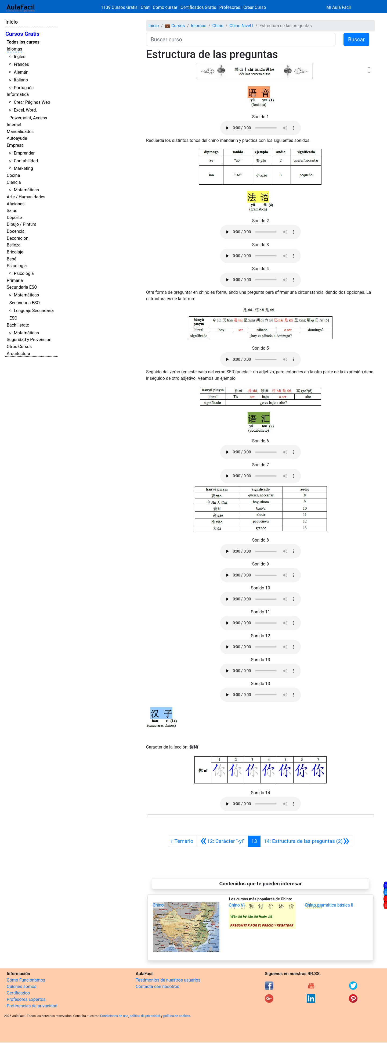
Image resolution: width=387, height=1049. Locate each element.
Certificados (18, 993)
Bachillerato (18, 325)
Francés (21, 64)
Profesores (229, 7)
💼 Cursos (175, 25)
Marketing (23, 168)
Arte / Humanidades (26, 196)
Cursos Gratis (22, 34)
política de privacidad (145, 1016)
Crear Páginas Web (32, 102)
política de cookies (176, 1016)
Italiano (21, 80)
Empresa (15, 145)
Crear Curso (254, 7)
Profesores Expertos (26, 999)
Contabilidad (26, 160)
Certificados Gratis (198, 7)
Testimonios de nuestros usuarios (168, 980)
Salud (12, 210)
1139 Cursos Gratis (120, 7)
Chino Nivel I (241, 25)
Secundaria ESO (22, 287)
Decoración (17, 238)
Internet (14, 124)
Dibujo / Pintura (21, 224)
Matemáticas (26, 189)
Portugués (24, 87)
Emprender (24, 153)
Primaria (15, 280)
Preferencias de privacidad (32, 1005)
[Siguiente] (306, 841)
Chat (145, 7)
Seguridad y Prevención (29, 339)
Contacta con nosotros (157, 986)
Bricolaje (15, 252)
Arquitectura (18, 353)
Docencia (15, 231)
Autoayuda (17, 138)
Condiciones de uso (114, 1016)
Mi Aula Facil (338, 7)
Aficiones (15, 203)
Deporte (14, 217)
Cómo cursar (165, 7)
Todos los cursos (23, 42)
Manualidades (20, 131)
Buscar (356, 39)
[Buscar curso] (240, 39)
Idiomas (14, 49)
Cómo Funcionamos (26, 980)
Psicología (17, 265)
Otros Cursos (19, 346)
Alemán (21, 72)
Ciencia (14, 182)
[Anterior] (222, 841)
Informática (18, 94)
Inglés (19, 56)
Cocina (13, 175)
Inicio (11, 22)
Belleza (13, 245)
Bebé (11, 259)
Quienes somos (22, 986)
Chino (217, 25)
